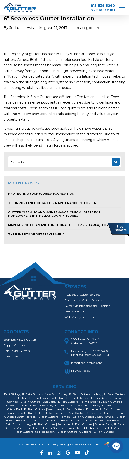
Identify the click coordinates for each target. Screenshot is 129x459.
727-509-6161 (103, 10)
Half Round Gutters (17, 351)
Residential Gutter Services (82, 294)
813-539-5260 (103, 6)
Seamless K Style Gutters (20, 339)
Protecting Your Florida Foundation (41, 193)
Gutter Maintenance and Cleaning (87, 305)
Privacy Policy (80, 370)
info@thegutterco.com (86, 362)
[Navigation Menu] (122, 7)
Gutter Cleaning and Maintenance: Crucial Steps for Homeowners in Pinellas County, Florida (54, 214)
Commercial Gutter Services (83, 300)
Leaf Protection (74, 311)
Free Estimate (120, 228)
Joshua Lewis (21, 28)
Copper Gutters (14, 345)
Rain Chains (12, 356)
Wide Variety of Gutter (79, 317)
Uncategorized (86, 28)
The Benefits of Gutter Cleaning (36, 234)
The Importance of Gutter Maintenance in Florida (52, 203)
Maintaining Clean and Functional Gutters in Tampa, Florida (61, 225)
